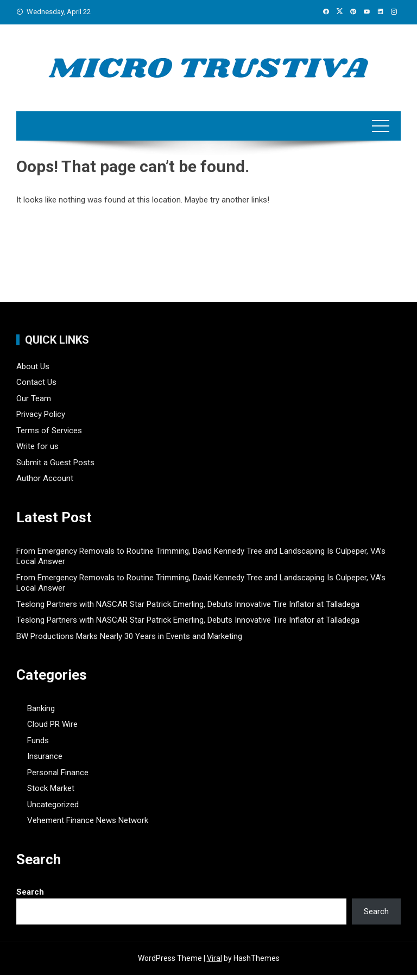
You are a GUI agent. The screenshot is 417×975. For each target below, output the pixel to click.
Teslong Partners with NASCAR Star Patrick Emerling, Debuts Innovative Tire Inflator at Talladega (187, 604)
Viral (214, 958)
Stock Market (50, 788)
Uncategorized (53, 804)
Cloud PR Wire (52, 724)
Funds (38, 740)
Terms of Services (49, 430)
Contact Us (36, 382)
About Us (32, 366)
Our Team (33, 398)
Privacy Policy (40, 414)
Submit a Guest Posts (55, 462)
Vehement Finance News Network (87, 820)
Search (30, 892)
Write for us (37, 446)
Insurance (44, 756)
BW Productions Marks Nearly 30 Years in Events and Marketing (129, 636)
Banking (41, 708)
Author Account (44, 478)
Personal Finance (58, 772)
